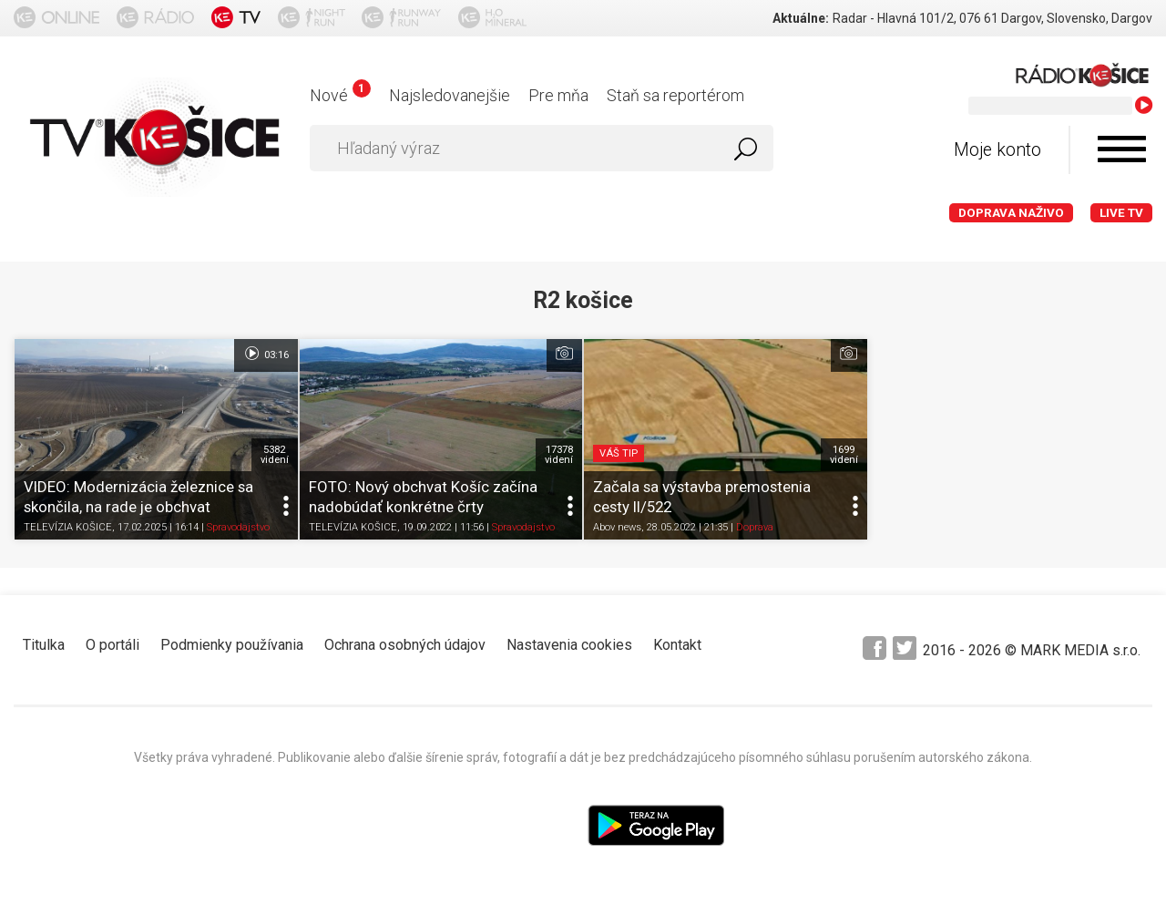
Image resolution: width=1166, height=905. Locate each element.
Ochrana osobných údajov (405, 644)
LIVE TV (1121, 213)
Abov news (617, 528)
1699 (844, 455)
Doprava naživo (1011, 213)
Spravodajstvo (238, 528)
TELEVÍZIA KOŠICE (68, 528)
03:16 (265, 353)
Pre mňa (558, 95)
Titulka (44, 644)
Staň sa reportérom (675, 95)
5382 (275, 455)
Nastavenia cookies (569, 644)
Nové (340, 95)
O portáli (112, 644)
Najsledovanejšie (449, 95)
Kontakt (677, 644)
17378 (559, 455)
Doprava (754, 528)
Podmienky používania (231, 644)
